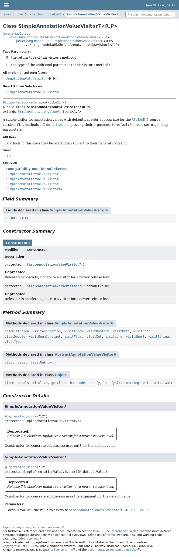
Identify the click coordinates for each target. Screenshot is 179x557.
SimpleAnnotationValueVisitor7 (92, 14)
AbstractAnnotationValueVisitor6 (85, 354)
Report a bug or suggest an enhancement (32, 527)
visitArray (73, 331)
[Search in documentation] (150, 14)
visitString (158, 336)
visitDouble (15, 336)
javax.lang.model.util (45, 14)
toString (131, 383)
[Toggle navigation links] (6, 5)
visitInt (94, 336)
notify (94, 383)
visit (9, 362)
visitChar (141, 331)
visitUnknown (42, 362)
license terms (63, 549)
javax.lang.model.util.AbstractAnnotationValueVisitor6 (54, 37)
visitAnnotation (47, 331)
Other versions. (28, 538)
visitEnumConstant (45, 336)
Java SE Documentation (109, 531)
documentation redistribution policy (113, 549)
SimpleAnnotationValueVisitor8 (33, 92)
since (31, 416)
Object (61, 375)
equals (23, 383)
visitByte (121, 331)
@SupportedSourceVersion (24, 102)
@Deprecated (15, 416)
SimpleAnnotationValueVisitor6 (45, 111)
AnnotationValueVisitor (26, 78)
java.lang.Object (16, 33)
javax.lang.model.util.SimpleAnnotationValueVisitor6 (59, 41)
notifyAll (111, 383)
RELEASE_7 (56, 102)
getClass (58, 383)
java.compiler (13, 14)
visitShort (135, 336)
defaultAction (17, 331)
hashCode (77, 383)
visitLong (113, 336)
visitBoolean (98, 331)
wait (146, 383)
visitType (13, 342)
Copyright (10, 546)
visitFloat (73, 336)
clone (9, 383)
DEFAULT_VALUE (17, 218)
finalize (40, 383)
